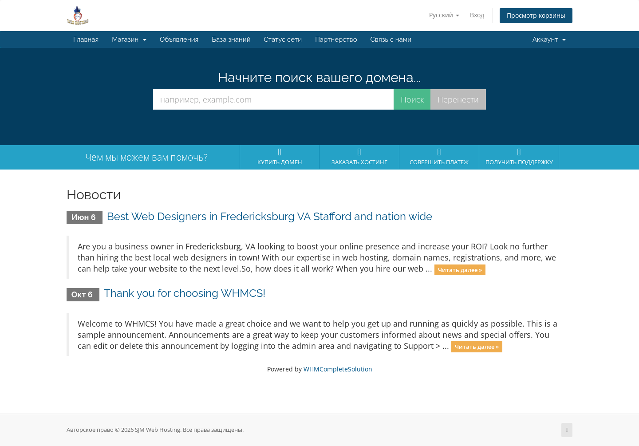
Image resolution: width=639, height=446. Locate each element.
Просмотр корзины (536, 15)
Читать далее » (460, 269)
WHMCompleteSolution (338, 369)
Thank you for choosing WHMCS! (185, 293)
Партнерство (336, 39)
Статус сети (283, 39)
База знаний (231, 39)
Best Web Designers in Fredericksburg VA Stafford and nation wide (269, 216)
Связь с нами (391, 39)
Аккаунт (549, 39)
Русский (444, 15)
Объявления (179, 39)
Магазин (129, 39)
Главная (86, 39)
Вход (477, 15)
